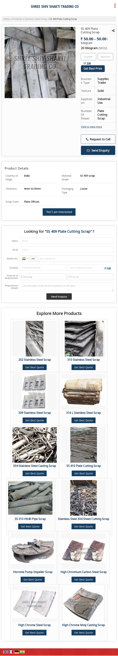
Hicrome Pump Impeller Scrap (32, 572)
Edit (87, 63)
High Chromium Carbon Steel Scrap (83, 572)
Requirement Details (11, 286)
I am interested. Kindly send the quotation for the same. (66, 287)
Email (15, 249)
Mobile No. (12, 258)
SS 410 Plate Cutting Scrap (83, 466)
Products (17, 18)
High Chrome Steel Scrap (34, 625)
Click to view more (91, 126)
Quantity (13, 267)
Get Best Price (93, 69)
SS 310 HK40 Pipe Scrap (30, 519)
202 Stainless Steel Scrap (34, 360)
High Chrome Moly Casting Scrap (83, 625)
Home (7, 18)
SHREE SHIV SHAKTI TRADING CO (55, 6)
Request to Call (98, 139)
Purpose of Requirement (11, 276)
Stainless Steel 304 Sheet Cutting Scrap (83, 519)
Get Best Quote (34, 367)
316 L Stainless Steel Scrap (83, 413)
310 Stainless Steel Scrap (83, 360)
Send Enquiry (98, 150)
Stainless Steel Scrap (35, 18)
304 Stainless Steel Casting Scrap (34, 466)
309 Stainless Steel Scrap (34, 413)
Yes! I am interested (59, 212)
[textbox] (105, 56)
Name (15, 240)
